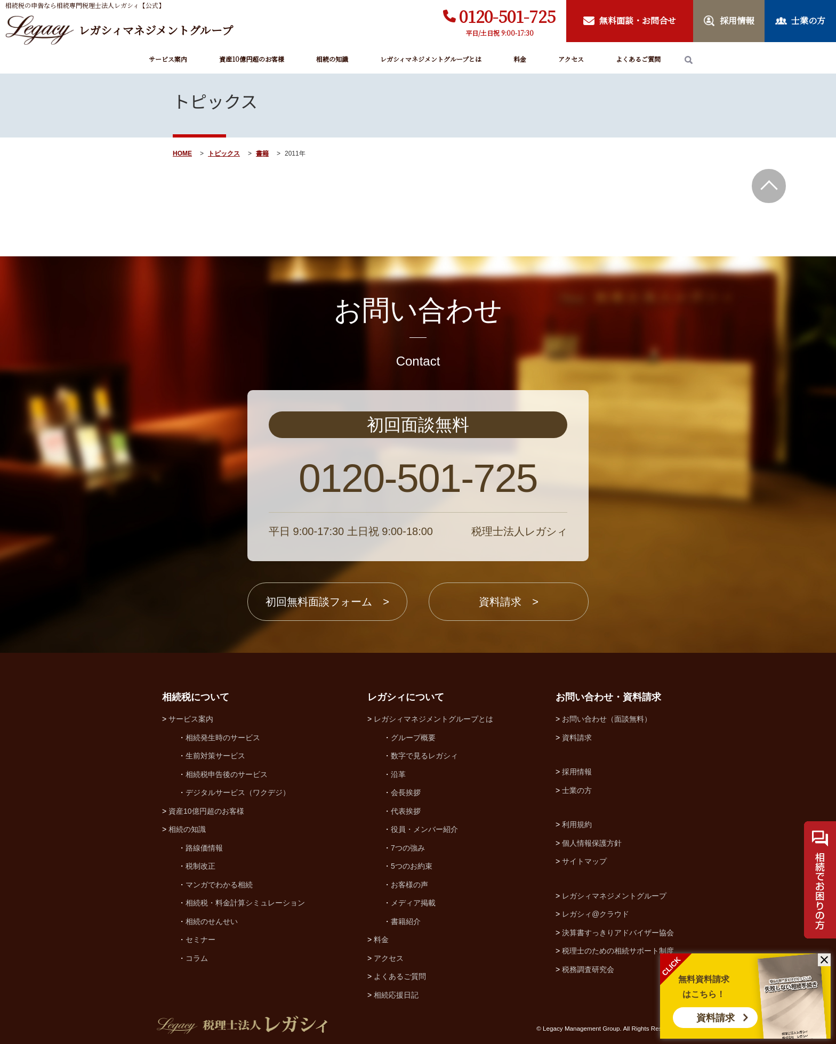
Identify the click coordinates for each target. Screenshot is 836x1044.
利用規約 (577, 824)
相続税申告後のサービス (227, 774)
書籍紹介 (406, 921)
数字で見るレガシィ (424, 755)
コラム (197, 958)
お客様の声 (409, 884)
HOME (182, 153)
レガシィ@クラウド (595, 914)
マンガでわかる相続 (219, 884)
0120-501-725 (507, 16)
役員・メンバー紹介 (424, 829)
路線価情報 (204, 848)
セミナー (200, 939)
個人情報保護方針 (592, 843)
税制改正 (200, 866)
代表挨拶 (406, 811)
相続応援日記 (396, 995)
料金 (519, 58)
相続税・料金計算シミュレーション (245, 903)
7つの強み (408, 848)
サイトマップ (584, 861)
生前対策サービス (215, 755)
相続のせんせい (212, 921)
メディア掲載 (413, 903)
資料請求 (715, 1018)
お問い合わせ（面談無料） (607, 719)
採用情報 (577, 771)
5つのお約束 (411, 866)
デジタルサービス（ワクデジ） (238, 792)
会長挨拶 (406, 792)
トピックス (224, 153)
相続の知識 (332, 58)
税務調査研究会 (588, 969)
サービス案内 (168, 58)
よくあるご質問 (638, 58)
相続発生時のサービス (223, 737)
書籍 (262, 153)
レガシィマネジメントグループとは (430, 58)
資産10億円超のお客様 (251, 58)
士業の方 (577, 790)
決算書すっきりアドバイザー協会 (618, 932)
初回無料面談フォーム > (327, 602)
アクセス (571, 58)
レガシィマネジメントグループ (614, 896)
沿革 (398, 774)
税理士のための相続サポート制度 (618, 950)
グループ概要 (413, 737)
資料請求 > (508, 602)
